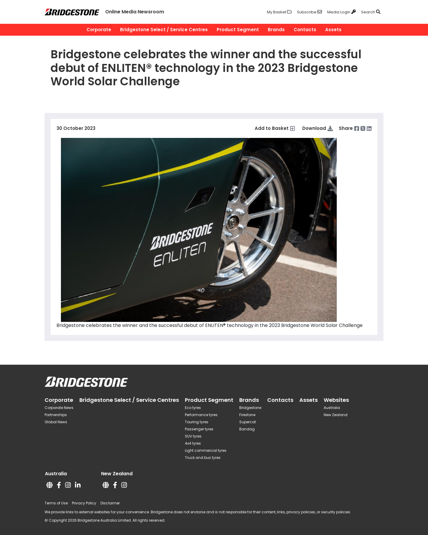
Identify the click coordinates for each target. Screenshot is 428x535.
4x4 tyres (193, 443)
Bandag (247, 429)
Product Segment (238, 29)
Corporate (98, 29)
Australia (332, 407)
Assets (333, 29)
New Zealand (335, 414)
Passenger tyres (199, 429)
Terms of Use (56, 503)
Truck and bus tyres (203, 457)
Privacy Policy (84, 503)
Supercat (247, 421)
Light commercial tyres (205, 450)
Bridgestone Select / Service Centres (164, 29)
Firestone (247, 414)
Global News (56, 421)
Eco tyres (193, 407)
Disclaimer (110, 503)
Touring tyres (196, 421)
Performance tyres (201, 414)
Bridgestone (250, 407)
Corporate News (59, 407)
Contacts (305, 29)
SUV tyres (193, 436)
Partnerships (56, 414)
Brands (276, 29)
